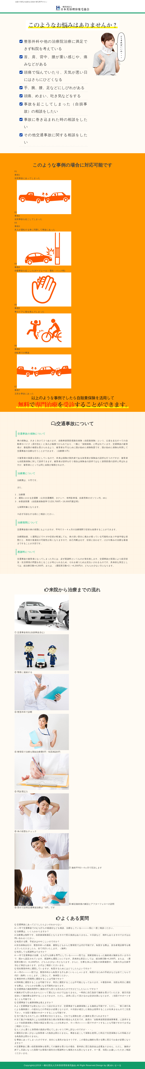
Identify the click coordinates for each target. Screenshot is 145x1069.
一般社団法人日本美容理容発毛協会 (59, 1065)
